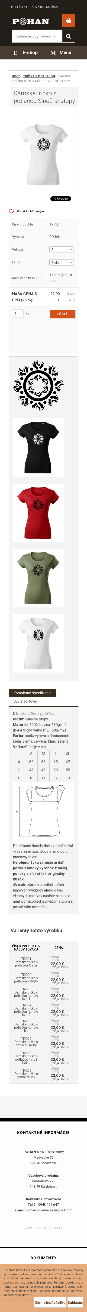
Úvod (16, 76)
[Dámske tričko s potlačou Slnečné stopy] (43, 154)
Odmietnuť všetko (50, 1302)
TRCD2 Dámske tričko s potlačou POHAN (26, 978)
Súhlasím (75, 1302)
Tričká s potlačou (39, 76)
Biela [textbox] (55, 263)
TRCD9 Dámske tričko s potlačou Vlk (26, 1074)
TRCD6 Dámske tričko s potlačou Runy (26, 1042)
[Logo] (31, 21)
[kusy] (18, 313)
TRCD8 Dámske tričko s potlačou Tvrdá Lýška (26, 1058)
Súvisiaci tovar (25, 701)
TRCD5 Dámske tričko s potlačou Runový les (26, 1026)
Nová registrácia (45, 7)
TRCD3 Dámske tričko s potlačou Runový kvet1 (26, 994)
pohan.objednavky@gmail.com (45, 901)
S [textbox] (53, 250)
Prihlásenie (19, 7)
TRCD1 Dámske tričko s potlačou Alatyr (26, 962)
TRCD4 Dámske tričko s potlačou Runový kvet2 (26, 1010)
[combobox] (61, 249)
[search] (68, 36)
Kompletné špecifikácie (32, 693)
